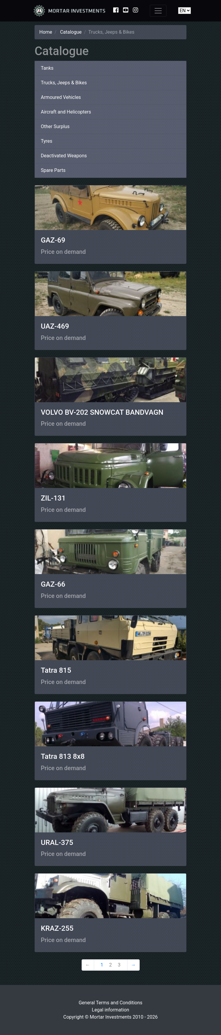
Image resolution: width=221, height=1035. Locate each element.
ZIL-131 (53, 498)
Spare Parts (53, 170)
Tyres (46, 141)
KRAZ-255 (57, 928)
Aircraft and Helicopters (66, 112)
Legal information (110, 1010)
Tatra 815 (56, 670)
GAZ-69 (53, 240)
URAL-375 (57, 842)
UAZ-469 (55, 326)
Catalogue (71, 32)
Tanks (47, 68)
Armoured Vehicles (61, 97)
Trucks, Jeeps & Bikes (64, 83)
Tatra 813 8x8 (63, 756)
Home (45, 32)
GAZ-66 (53, 584)
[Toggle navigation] (158, 11)
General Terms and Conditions (110, 1003)
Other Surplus (55, 126)
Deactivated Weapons (64, 155)
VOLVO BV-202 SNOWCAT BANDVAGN (102, 412)
